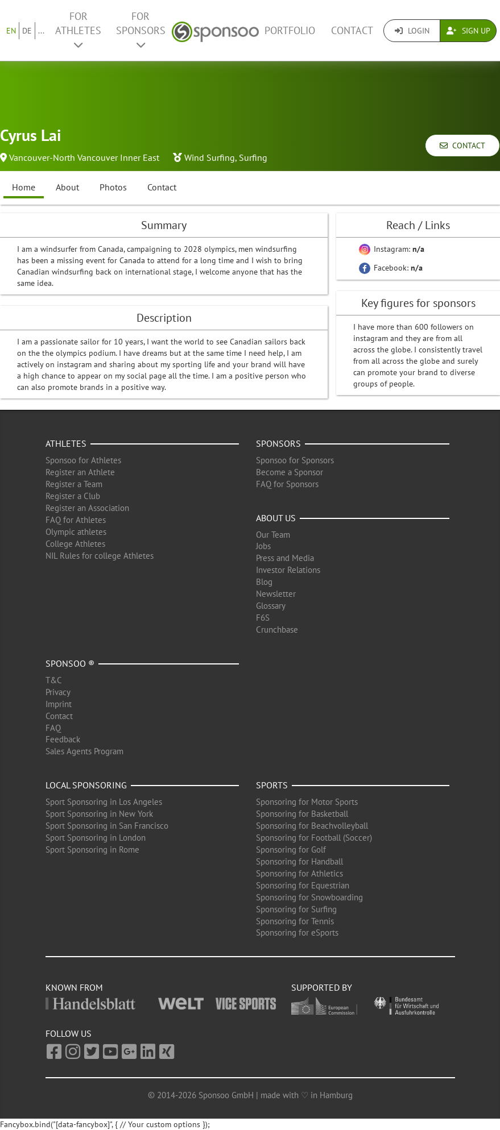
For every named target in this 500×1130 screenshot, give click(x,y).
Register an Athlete (80, 472)
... (41, 31)
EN (11, 31)
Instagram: (391, 249)
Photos (113, 187)
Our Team (273, 534)
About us (276, 518)
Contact (352, 30)
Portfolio (290, 30)
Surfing (253, 157)
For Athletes (78, 30)
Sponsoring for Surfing (296, 909)
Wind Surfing (209, 157)
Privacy (58, 692)
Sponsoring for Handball (299, 861)
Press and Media (285, 557)
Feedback (63, 739)
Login (412, 31)
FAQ (53, 727)
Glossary (271, 605)
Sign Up (468, 31)
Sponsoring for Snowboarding (309, 897)
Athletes (66, 443)
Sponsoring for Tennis (295, 921)
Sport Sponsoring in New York (99, 813)
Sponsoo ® (70, 663)
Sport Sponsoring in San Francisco (107, 825)
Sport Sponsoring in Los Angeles (104, 801)
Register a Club (73, 496)
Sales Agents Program (84, 751)
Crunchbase (277, 629)
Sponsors (278, 443)
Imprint (59, 704)
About (67, 187)
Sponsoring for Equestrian (302, 885)
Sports (272, 785)
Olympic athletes (76, 531)
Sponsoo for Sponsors (295, 460)
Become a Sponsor (289, 472)
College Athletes (75, 543)
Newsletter (276, 593)
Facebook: (391, 268)
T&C (54, 680)
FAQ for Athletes (76, 519)
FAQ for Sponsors (287, 484)
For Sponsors (141, 30)
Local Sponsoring (86, 785)
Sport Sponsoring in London (96, 837)
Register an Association (87, 507)
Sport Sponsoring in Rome (92, 849)
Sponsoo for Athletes (83, 460)
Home (23, 187)
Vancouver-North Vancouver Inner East (84, 157)
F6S (263, 617)
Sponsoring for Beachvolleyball (312, 825)
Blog (264, 581)
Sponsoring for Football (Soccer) (314, 837)
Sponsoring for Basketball (302, 813)
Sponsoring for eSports (297, 932)
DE (27, 31)
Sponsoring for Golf (291, 849)
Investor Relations (288, 569)
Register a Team (74, 484)
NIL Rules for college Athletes (100, 555)
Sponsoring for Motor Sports (307, 801)
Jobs (263, 546)
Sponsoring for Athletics (299, 873)
